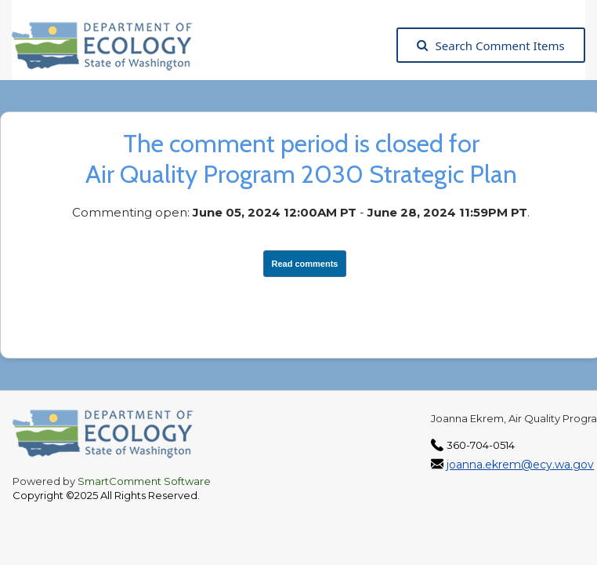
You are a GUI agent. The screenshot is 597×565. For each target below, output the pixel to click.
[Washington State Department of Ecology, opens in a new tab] (110, 45)
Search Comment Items (491, 45)
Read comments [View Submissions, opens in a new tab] (305, 263)
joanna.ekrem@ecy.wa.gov (520, 464)
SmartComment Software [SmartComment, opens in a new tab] (144, 481)
